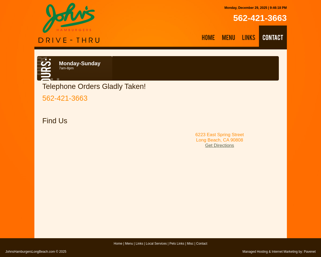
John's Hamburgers (68, 22)
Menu (129, 243)
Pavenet (310, 252)
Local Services (156, 243)
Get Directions (219, 145)
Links (139, 243)
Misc (190, 243)
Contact (201, 243)
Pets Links (176, 243)
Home (118, 243)
